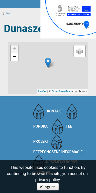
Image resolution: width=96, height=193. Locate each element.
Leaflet (42, 91)
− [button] (14, 57)
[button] (48, 186)
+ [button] (14, 49)
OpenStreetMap (62, 91)
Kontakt (55, 111)
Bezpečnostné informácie (58, 152)
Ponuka (40, 126)
